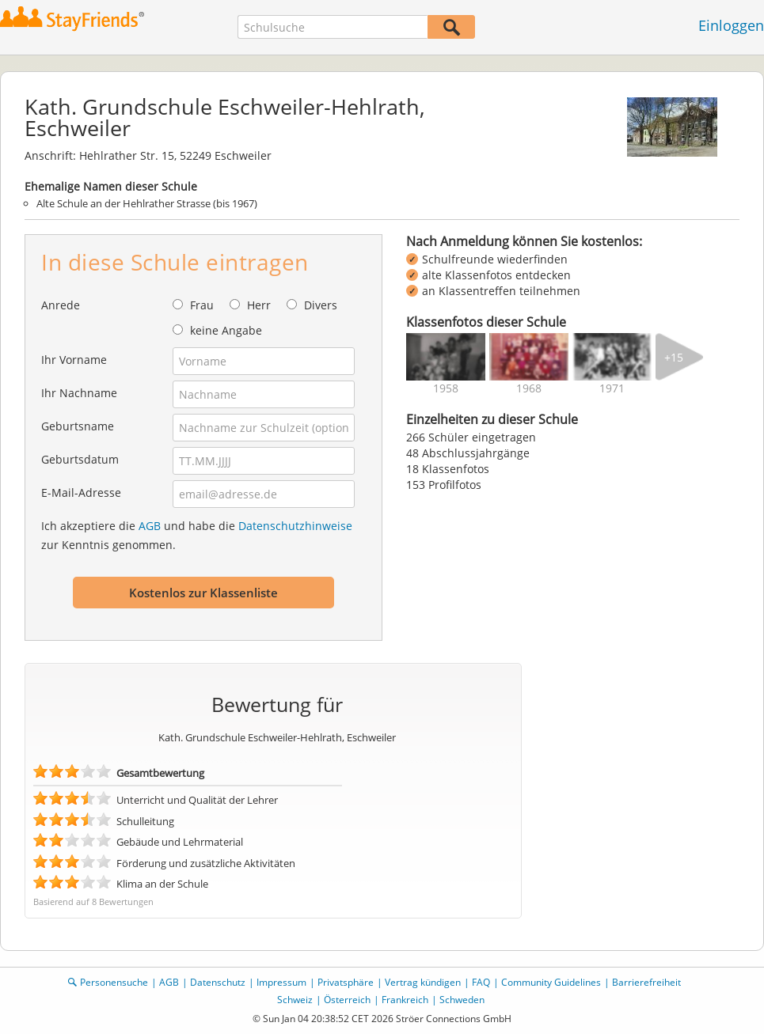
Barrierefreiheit (646, 982)
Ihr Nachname (79, 392)
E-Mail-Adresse (81, 492)
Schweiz (295, 999)
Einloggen (731, 25)
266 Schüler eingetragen (471, 437)
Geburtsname (77, 426)
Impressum (281, 982)
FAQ (481, 982)
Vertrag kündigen (423, 982)
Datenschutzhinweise (295, 525)
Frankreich (405, 999)
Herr (259, 304)
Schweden (462, 999)
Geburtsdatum (80, 459)
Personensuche (114, 982)
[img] (445, 357)
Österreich (347, 999)
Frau (202, 304)
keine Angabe (226, 330)
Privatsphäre (345, 982)
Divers (320, 304)
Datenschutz (217, 982)
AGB (150, 525)
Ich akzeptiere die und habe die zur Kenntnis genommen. (196, 535)
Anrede (60, 304)
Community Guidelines (551, 982)
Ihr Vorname (74, 359)
